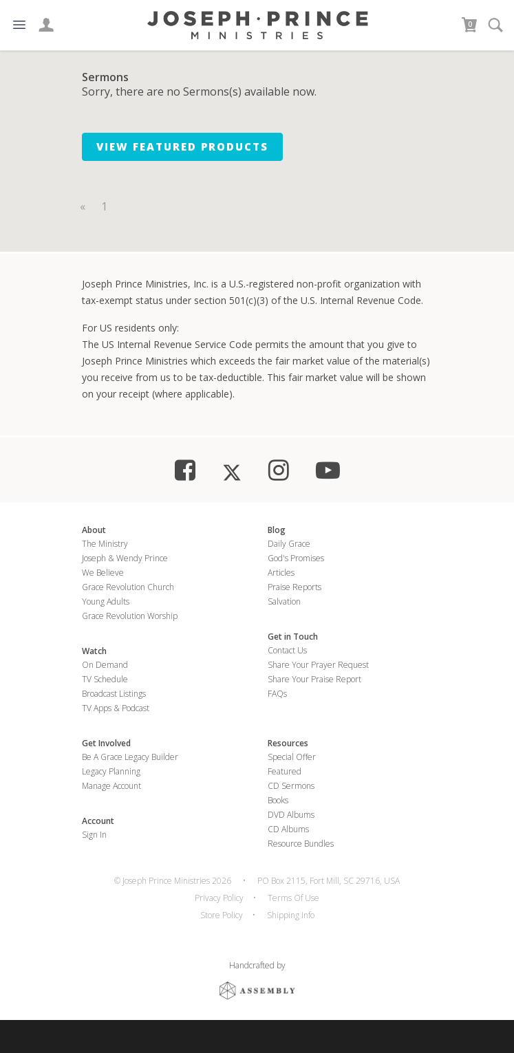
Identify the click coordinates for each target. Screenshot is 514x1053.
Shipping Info (290, 915)
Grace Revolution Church (128, 587)
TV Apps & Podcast (115, 708)
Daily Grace (289, 544)
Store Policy (221, 915)
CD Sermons (291, 786)
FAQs (277, 693)
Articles (281, 572)
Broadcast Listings (114, 693)
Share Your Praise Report (314, 679)
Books (278, 800)
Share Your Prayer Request (318, 665)
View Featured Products (182, 146)
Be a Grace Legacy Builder (130, 757)
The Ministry (105, 544)
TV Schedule (105, 679)
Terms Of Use (293, 898)
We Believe (103, 572)
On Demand (105, 665)
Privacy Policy (219, 898)
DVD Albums (291, 815)
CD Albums (288, 829)
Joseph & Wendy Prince (125, 558)
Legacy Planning (111, 771)
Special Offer (292, 757)
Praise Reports (294, 587)
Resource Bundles (301, 843)
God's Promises (296, 558)
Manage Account (111, 786)
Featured (284, 771)
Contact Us (287, 650)
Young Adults (105, 601)
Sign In (94, 834)
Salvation (284, 601)
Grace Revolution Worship (130, 616)
